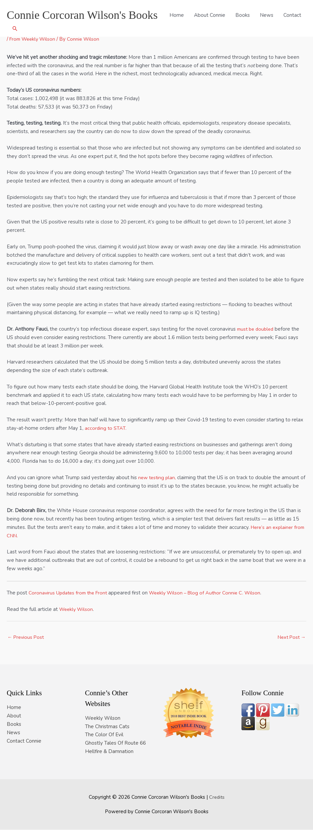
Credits (216, 797)
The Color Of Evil (104, 735)
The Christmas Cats (107, 726)
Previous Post (26, 637)
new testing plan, (158, 477)
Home (160, 29)
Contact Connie (24, 741)
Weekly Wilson (76, 609)
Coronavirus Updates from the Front (70, 592)
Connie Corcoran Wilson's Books (85, 11)
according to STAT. (106, 428)
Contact (275, 29)
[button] (298, 29)
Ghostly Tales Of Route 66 (115, 743)
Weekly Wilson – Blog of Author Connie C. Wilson (210, 592)
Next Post (291, 637)
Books (226, 29)
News (250, 29)
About (14, 716)
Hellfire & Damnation (109, 751)
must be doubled (256, 329)
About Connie (192, 29)
